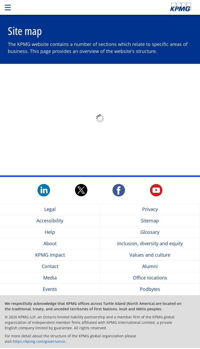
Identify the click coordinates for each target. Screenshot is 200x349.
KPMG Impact (50, 255)
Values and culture (149, 255)
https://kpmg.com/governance (39, 341)
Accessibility (49, 221)
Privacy (150, 209)
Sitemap (150, 221)
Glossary (149, 232)
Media (50, 278)
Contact (50, 266)
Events (50, 289)
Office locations (150, 278)
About (50, 244)
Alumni (150, 266)
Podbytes (150, 289)
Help (50, 232)
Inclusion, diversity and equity (150, 244)
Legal (50, 209)
